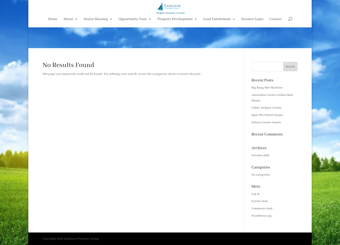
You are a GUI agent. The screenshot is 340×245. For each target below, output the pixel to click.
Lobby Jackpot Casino (266, 108)
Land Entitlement (217, 40)
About (68, 40)
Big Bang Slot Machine (266, 88)
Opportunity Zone (133, 40)
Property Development (175, 40)
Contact (275, 40)
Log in (255, 194)
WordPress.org (261, 216)
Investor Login (252, 40)
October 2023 (260, 155)
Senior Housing (96, 40)
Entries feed (259, 201)
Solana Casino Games (266, 122)
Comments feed (261, 209)
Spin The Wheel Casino (267, 115)
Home (52, 40)
